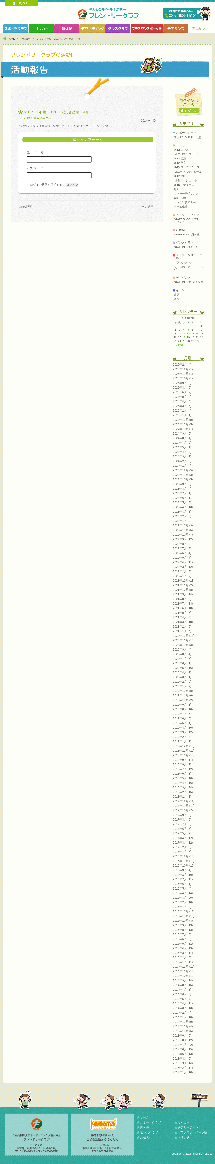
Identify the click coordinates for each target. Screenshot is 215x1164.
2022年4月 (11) (183, 562)
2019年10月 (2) (183, 700)
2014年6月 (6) (182, 994)
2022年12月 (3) (183, 525)
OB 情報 (180, 198)
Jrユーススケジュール (188, 171)
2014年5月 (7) (182, 998)
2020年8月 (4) (182, 654)
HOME (21, 3)
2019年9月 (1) (182, 704)
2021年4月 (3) (182, 617)
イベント (182, 290)
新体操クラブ (67, 28)
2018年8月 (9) (182, 764)
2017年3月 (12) (183, 842)
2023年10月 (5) (183, 479)
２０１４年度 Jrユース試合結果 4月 (56, 112)
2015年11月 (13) (184, 916)
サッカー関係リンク (186, 193)
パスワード (35, 168)
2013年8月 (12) (183, 1040)
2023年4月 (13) (183, 507)
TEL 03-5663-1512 (187, 14)
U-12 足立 (180, 162)
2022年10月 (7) (183, 534)
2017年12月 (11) (184, 801)
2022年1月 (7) (182, 576)
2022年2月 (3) (182, 571)
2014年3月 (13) (183, 1008)
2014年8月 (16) (183, 985)
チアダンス (183, 277)
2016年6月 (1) (182, 884)
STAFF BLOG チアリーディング (188, 221)
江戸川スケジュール (187, 154)
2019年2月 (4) (182, 736)
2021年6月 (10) (183, 608)
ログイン (189, 111)
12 (188, 333)
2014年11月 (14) (184, 971)
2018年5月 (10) (183, 778)
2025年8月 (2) (182, 387)
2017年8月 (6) (182, 819)
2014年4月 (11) (183, 1003)
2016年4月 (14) (183, 893)
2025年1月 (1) (182, 415)
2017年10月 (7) (183, 810)
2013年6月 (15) (183, 1049)
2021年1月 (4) (182, 631)
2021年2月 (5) (182, 626)
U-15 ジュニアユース (37, 117)
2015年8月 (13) (183, 929)
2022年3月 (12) (183, 566)
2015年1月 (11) (183, 962)
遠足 (176, 294)
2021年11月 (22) (184, 585)
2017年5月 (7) (182, 833)
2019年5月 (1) (182, 723)
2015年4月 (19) (183, 948)
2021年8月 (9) (182, 599)
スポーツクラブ (16, 28)
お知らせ (200, 28)
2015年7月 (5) (182, 934)
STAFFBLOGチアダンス (188, 282)
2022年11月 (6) (183, 530)
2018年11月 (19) (184, 750)
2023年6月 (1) (182, 497)
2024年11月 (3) (183, 424)
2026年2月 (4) (182, 364)
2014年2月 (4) (182, 1012)
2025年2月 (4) (182, 410)
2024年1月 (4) (182, 465)
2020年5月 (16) (183, 668)
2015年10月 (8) (183, 920)
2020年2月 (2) (182, 681)
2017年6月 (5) (182, 828)
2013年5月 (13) (183, 1054)
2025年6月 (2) (182, 392)
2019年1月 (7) (182, 741)
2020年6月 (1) (182, 663)
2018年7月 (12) (183, 769)
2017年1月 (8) (182, 851)
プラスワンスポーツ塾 (146, 28)
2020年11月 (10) (184, 640)
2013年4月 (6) (182, 1058)
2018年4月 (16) (183, 782)
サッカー (182, 145)
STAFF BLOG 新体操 (187, 234)
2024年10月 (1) (183, 429)
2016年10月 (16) (184, 865)
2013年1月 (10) (183, 1072)
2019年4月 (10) (183, 727)
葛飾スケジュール (186, 180)
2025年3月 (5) (182, 406)
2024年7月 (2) (182, 442)
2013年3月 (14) (183, 1063)
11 (183, 333)
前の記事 (26, 206)
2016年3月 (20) (183, 897)
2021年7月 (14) (183, 603)
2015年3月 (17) (183, 952)
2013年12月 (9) (183, 1021)
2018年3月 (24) (183, 787)
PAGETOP (199, 1100)
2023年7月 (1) (182, 493)
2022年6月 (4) (182, 553)
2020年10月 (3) (183, 645)
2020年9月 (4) (182, 649)
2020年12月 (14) (184, 635)
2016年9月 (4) (182, 870)
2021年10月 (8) (183, 589)
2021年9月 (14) (183, 594)
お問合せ (184, 1137)
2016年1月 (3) (182, 907)
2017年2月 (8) (182, 847)
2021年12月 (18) (184, 580)
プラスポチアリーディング (189, 268)
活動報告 (26, 39)
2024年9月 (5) (182, 433)
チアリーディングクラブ (92, 28)
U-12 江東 (180, 158)
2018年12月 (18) (184, 746)
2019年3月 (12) (183, 732)
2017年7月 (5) (182, 824)
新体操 (180, 230)
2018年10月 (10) (184, 755)
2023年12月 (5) (183, 470)
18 (183, 337)
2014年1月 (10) (183, 1017)
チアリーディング (187, 214)
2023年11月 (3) (183, 475)
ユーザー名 (35, 152)
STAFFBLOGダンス (186, 247)
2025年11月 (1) (183, 373)
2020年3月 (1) (182, 677)
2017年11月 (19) (184, 805)
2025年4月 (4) (182, 401)
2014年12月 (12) (184, 966)
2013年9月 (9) (182, 1035)
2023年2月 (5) (182, 516)
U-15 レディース (184, 184)
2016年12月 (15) (184, 856)
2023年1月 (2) (182, 520)
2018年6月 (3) (182, 773)
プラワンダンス (183, 262)
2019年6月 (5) (182, 718)
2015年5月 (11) (183, 943)
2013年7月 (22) (183, 1044)
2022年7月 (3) (182, 548)
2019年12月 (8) (183, 691)
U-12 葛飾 (180, 176)
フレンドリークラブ (107, 13)
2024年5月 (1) (182, 447)
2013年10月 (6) (183, 1031)
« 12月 (179, 345)
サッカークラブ (41, 28)
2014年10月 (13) (184, 975)
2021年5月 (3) (182, 612)
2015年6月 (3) (182, 939)
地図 (176, 189)
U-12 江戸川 (181, 149)
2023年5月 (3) (182, 502)
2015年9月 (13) (183, 925)
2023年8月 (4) (182, 488)
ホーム (144, 1117)
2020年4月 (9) (182, 672)
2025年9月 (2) (182, 383)
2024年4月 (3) (182, 452)
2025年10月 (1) (183, 378)
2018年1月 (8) (182, 796)
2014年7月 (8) (182, 989)
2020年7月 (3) (182, 658)
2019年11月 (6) (183, 695)
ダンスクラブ (117, 28)
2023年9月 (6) (182, 484)
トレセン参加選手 (185, 202)
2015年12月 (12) (184, 911)
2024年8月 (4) (182, 438)
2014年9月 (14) (183, 980)
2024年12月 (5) (183, 419)
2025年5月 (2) (182, 396)
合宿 (176, 299)
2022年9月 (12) (183, 539)
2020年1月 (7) (182, 686)
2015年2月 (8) (182, 957)
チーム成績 (180, 206)
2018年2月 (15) (183, 792)
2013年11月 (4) (183, 1026)
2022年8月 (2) (182, 543)
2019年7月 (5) (182, 713)
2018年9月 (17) (183, 759)
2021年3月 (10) (183, 622)
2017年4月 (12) (183, 838)
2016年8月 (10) (183, 874)
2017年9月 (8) (182, 815)
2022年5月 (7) (182, 557)
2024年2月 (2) (182, 461)
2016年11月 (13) (184, 861)
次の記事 (147, 206)
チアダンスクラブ (176, 28)
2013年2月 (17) (183, 1067)
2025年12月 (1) (183, 369)
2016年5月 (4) (182, 888)
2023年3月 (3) (182, 511)
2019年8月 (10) (183, 709)
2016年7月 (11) (183, 879)
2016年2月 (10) (183, 902)
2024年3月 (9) (182, 456)
